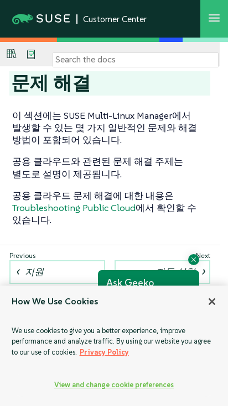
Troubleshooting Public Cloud (74, 208)
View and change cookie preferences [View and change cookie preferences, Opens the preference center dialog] (114, 384)
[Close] (212, 301)
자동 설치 (175, 272)
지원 (34, 272)
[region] (114, 346)
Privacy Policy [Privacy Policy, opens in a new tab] (104, 352)
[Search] (136, 59)
